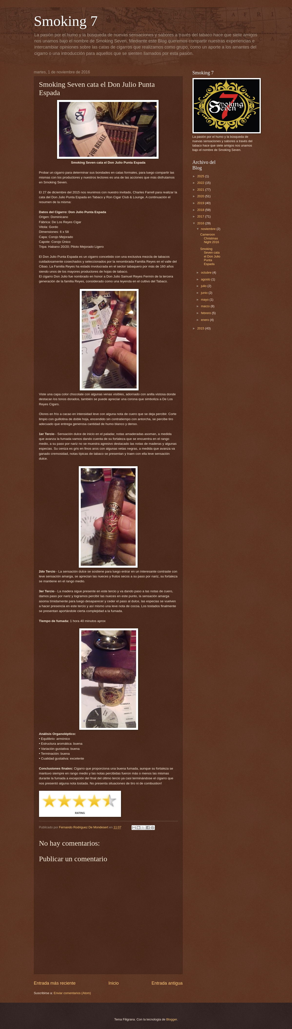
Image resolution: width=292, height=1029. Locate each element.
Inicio (113, 983)
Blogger (171, 1019)
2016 (201, 223)
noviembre (209, 229)
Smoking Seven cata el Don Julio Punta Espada (210, 256)
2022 (201, 183)
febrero (206, 313)
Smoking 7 (66, 21)
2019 (201, 203)
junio (205, 293)
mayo (205, 299)
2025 (201, 176)
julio (204, 286)
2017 (201, 216)
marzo (206, 306)
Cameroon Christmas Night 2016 (209, 238)
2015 (201, 328)
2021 (201, 189)
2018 (201, 210)
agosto (206, 279)
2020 (201, 196)
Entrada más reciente (55, 983)
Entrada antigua (166, 983)
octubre (206, 272)
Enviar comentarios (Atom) (72, 993)
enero (205, 320)
